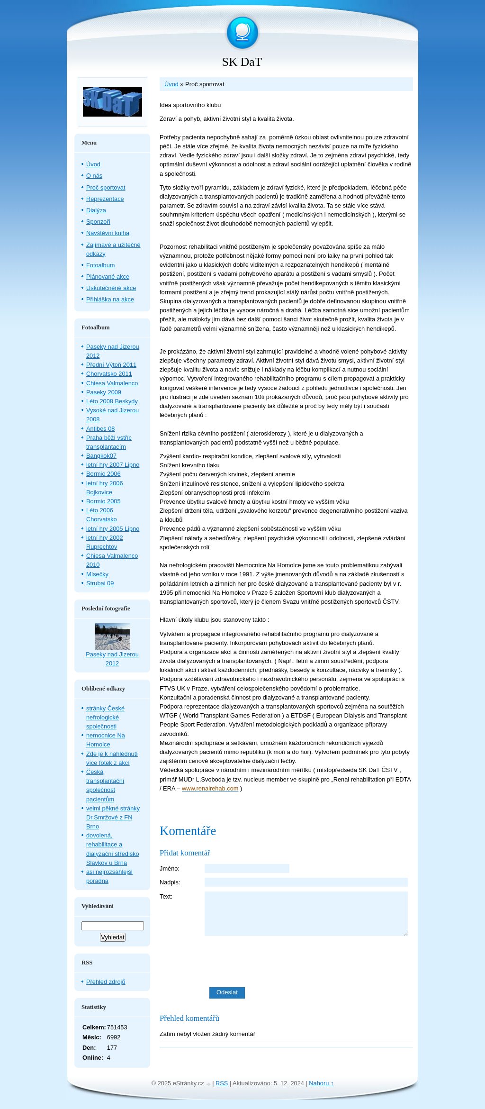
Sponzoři (98, 221)
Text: (166, 896)
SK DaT (242, 62)
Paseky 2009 (103, 392)
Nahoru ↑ (321, 1083)
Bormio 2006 (103, 473)
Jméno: (170, 868)
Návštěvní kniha (107, 232)
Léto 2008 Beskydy (112, 401)
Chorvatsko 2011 (109, 373)
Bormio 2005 (103, 501)
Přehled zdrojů (106, 981)
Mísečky (97, 574)
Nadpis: (170, 882)
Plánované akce (107, 276)
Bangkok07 (101, 455)
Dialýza (96, 210)
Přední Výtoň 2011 (111, 364)
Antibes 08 (100, 428)
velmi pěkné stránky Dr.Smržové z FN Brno (113, 817)
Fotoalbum (100, 265)
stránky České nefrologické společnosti (105, 717)
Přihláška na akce (110, 299)
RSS (222, 1083)
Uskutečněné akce (111, 287)
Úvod (171, 84)
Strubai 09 (100, 583)
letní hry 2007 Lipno (112, 464)
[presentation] (309, 961)
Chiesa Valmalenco (112, 383)
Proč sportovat (106, 187)
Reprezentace (105, 198)
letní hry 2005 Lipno (112, 528)
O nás (94, 175)
